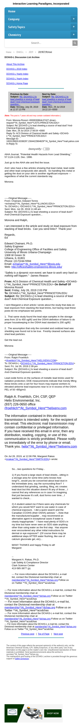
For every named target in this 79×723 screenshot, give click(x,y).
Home (11, 11)
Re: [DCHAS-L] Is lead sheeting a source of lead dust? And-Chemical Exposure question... (25, 100)
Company (42, 19)
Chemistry (42, 35)
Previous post (27, 634)
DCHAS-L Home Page (17, 83)
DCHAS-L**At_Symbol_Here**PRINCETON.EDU (47, 363)
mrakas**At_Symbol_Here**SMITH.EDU (27, 459)
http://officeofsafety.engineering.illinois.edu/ (36, 266)
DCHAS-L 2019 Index (16, 69)
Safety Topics (42, 27)
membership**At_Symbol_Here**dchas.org (35, 580)
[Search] (75, 43)
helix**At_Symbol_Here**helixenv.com (49, 446)
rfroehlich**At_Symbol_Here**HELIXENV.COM (31, 360)
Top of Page (43, 634)
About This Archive (15, 64)
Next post (58, 634)
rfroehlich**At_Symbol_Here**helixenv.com (36, 408)
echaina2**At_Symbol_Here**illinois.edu (36, 263)
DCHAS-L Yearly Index (17, 74)
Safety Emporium (22, 659)
